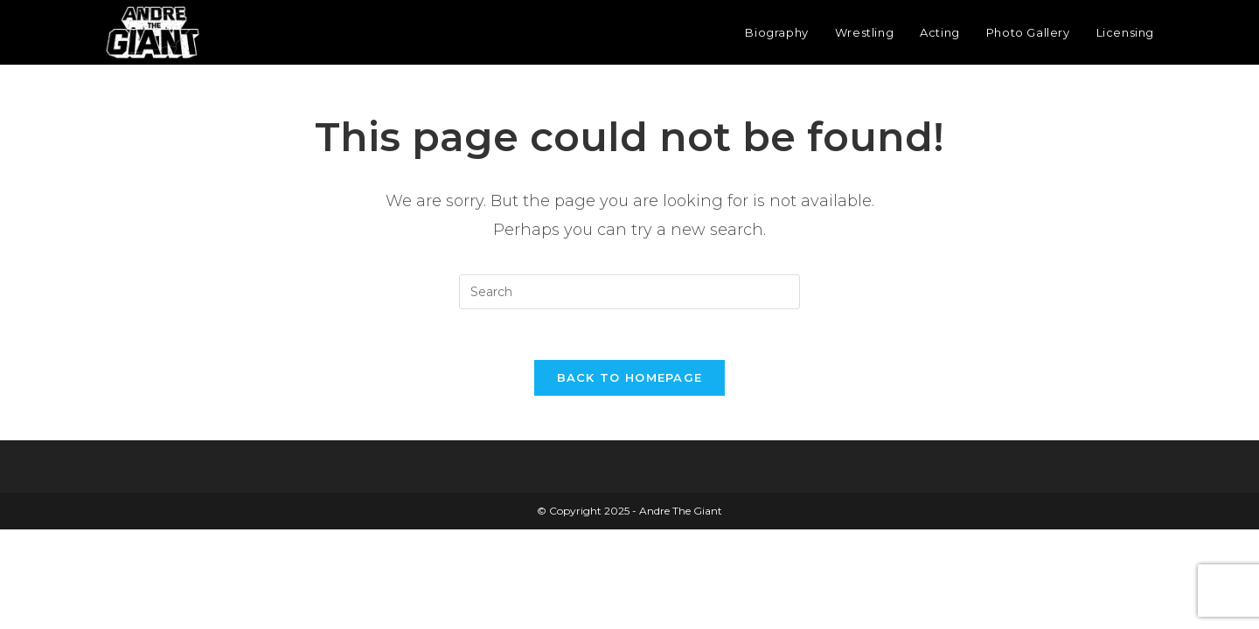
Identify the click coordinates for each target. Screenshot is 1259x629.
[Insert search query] (629, 291)
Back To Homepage (630, 380)
